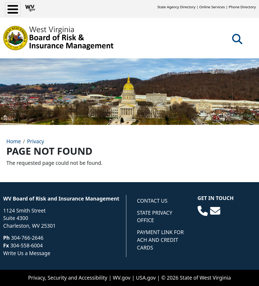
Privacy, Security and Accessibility (67, 277)
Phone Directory (242, 7)
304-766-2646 (27, 237)
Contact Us (152, 200)
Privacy (35, 141)
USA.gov (146, 277)
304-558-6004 (26, 245)
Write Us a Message (26, 253)
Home (13, 141)
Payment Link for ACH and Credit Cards (160, 239)
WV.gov (121, 277)
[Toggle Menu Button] (12, 9)
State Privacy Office (154, 216)
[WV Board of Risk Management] (58, 38)
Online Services (212, 7)
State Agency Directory (176, 7)
